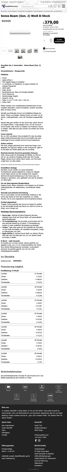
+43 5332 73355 (40, 437)
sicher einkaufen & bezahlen (44, 454)
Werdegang (6, 432)
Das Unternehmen (8, 425)
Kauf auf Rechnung (41, 461)
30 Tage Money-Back (46, 2)
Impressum (38, 465)
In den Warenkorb (59, 40)
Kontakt (4, 435)
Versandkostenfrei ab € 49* (59, 2)
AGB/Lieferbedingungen (43, 456)
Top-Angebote (4, 2)
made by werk (33, 469)
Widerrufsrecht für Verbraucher (45, 458)
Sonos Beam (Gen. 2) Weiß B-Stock (53, 11)
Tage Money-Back (49, 48)
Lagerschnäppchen (38, 11)
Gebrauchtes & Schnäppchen (16, 2)
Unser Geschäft (7, 428)
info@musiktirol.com (42, 435)
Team (3, 430)
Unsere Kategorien (12, 11)
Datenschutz (39, 463)
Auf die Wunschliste (51, 51)
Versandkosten (40, 449)
